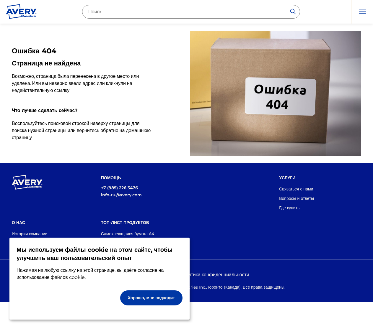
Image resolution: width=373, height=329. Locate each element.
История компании (30, 233)
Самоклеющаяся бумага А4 (127, 233)
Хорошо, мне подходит (151, 297)
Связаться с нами (296, 189)
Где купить (289, 207)
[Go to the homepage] (21, 12)
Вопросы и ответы (296, 198)
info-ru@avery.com (121, 195)
